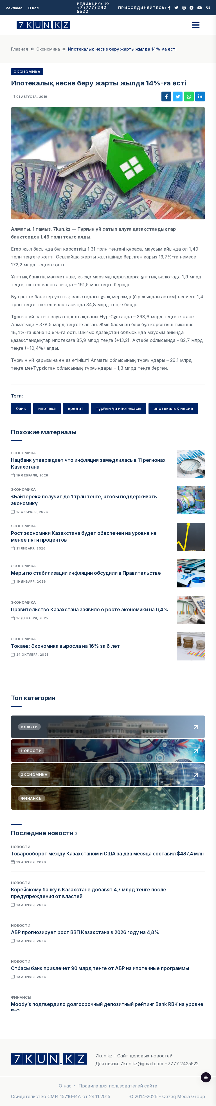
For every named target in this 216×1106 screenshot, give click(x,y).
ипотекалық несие (173, 408)
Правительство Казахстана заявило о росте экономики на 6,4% (89, 609)
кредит (76, 408)
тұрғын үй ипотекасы (118, 408)
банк (21, 408)
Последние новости (42, 833)
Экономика (48, 49)
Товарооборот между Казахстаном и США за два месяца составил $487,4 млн (107, 854)
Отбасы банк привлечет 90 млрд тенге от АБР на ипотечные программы (100, 968)
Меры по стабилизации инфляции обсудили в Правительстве (86, 573)
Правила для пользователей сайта (117, 1086)
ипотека (47, 408)
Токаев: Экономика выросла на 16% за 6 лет (65, 646)
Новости (20, 846)
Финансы (21, 997)
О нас (33, 8)
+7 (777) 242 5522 (93, 8)
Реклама (14, 8)
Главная (19, 49)
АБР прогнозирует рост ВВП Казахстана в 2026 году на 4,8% (85, 932)
